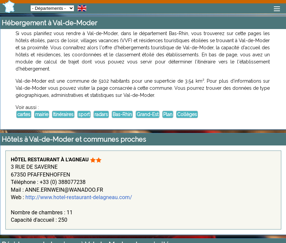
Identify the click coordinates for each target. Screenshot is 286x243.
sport (84, 114)
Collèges (187, 114)
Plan (167, 114)
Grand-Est (148, 114)
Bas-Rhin (122, 114)
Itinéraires (63, 114)
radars (101, 114)
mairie (41, 114)
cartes (23, 114)
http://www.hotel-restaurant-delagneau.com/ (78, 197)
